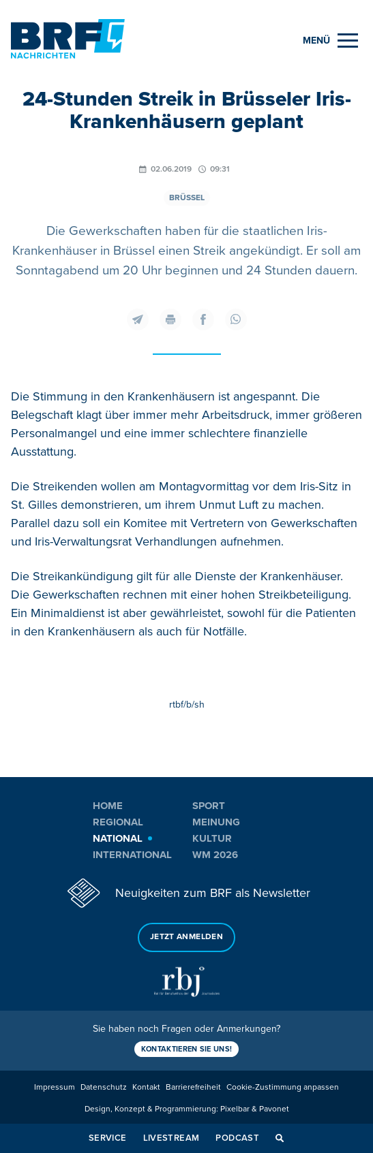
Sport (208, 806)
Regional (118, 822)
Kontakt (146, 1087)
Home (108, 806)
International (132, 855)
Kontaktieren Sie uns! (187, 1049)
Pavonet (274, 1109)
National (118, 838)
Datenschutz (103, 1087)
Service (108, 1138)
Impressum (54, 1087)
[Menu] (330, 40)
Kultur (212, 838)
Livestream (171, 1138)
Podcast (237, 1138)
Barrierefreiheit (193, 1087)
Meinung (216, 822)
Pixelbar (235, 1109)
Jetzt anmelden (186, 937)
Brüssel (187, 198)
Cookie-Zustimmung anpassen (282, 1087)
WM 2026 (215, 855)
